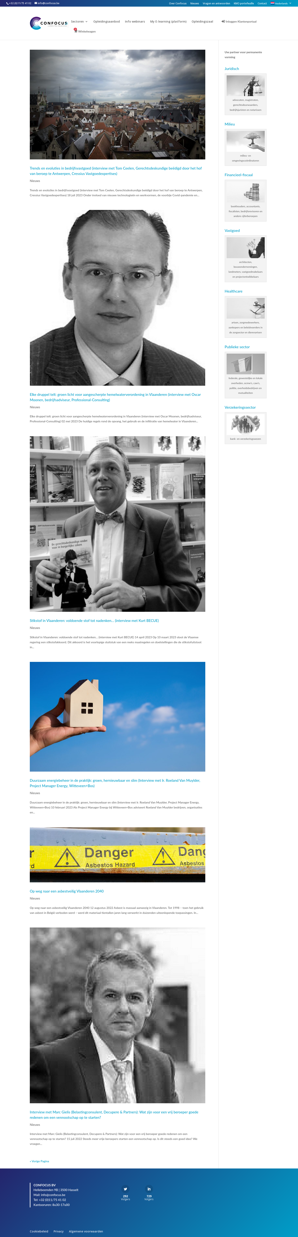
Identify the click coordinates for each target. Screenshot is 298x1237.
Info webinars (138, 21)
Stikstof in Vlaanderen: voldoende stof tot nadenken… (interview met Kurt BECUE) (94, 620)
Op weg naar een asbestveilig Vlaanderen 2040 (67, 891)
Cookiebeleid (39, 1231)
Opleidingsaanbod (109, 21)
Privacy (59, 1231)
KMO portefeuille (244, 3)
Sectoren (80, 21)
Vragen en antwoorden (216, 3)
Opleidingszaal (205, 21)
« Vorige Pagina (39, 1161)
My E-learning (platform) (171, 21)
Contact (262, 3)
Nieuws (194, 3)
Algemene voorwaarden (86, 1231)
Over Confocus (178, 3)
